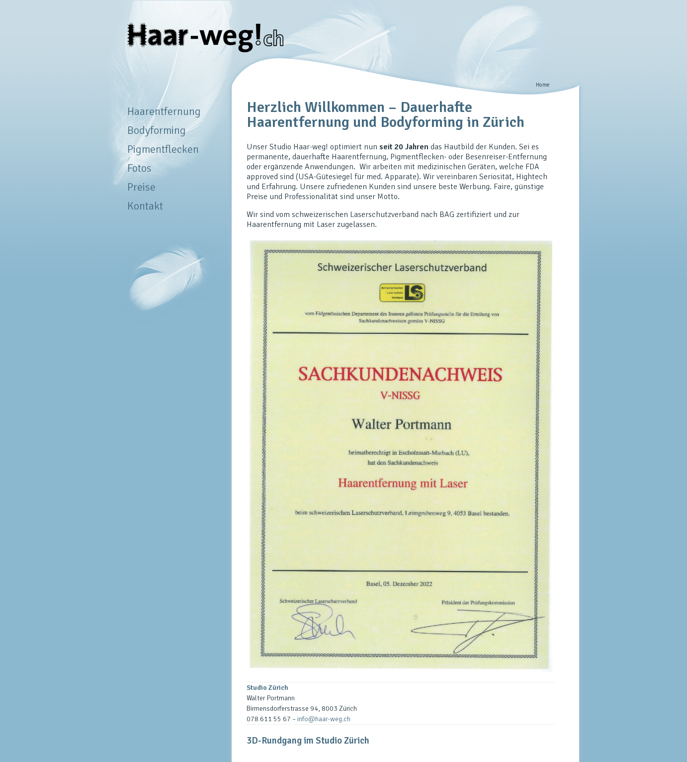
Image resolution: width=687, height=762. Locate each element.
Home (543, 84)
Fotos (139, 168)
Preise (141, 187)
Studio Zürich (267, 687)
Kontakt (145, 206)
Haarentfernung (164, 111)
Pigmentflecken (163, 149)
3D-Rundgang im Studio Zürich (308, 740)
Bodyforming (156, 130)
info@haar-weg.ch (323, 719)
